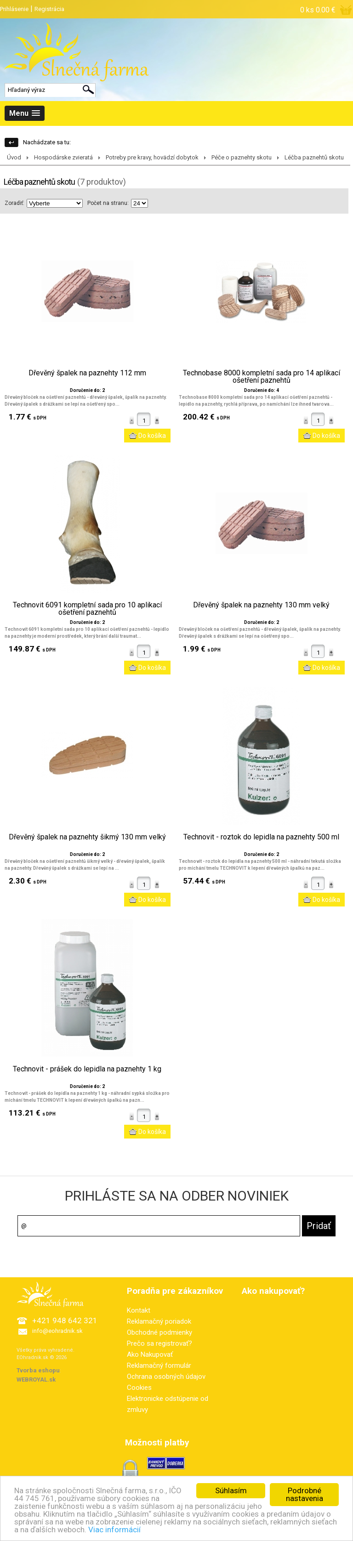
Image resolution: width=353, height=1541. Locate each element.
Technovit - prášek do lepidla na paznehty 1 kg (87, 1069)
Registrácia (49, 9)
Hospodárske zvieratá (63, 157)
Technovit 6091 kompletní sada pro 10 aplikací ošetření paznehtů (87, 608)
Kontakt (138, 1310)
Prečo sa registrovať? (159, 1343)
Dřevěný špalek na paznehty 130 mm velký (261, 605)
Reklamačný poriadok (159, 1321)
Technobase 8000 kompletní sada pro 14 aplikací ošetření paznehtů (261, 376)
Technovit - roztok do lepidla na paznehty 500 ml (261, 837)
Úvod (14, 157)
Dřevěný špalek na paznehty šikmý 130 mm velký (87, 837)
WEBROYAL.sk (36, 1379)
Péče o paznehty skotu (241, 157)
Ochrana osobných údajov (166, 1376)
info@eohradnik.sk (57, 1330)
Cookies (139, 1387)
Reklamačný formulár (159, 1365)
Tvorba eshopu (38, 1370)
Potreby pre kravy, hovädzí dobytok (152, 157)
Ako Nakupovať (150, 1354)
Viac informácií (114, 1532)
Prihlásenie (14, 9)
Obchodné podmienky (159, 1332)
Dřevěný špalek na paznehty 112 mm (87, 373)
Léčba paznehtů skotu (314, 157)
